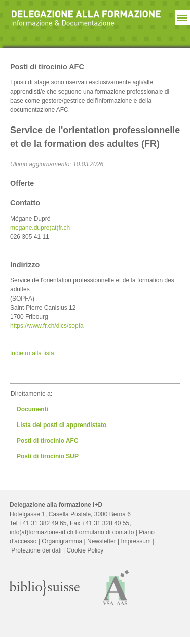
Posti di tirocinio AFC (48, 440)
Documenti (32, 409)
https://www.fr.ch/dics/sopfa (47, 325)
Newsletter (101, 541)
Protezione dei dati (36, 550)
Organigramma (62, 541)
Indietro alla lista (32, 353)
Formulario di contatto (104, 532)
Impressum (135, 541)
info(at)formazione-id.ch (41, 532)
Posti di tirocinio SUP (48, 456)
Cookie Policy (85, 550)
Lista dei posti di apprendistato (61, 425)
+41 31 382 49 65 (43, 523)
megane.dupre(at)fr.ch (40, 227)
